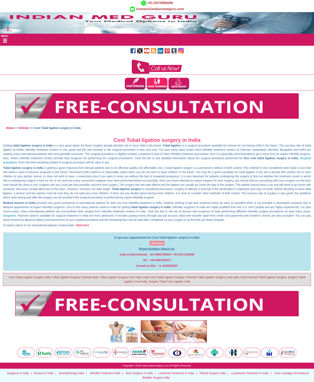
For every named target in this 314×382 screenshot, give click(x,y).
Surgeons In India (18, 373)
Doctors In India (43, 373)
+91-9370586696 (159, 3)
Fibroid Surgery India (213, 373)
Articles (24, 128)
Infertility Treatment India (105, 373)
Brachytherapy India (71, 373)
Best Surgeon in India (139, 373)
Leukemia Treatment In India (176, 373)
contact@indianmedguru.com (160, 9)
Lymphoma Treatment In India (249, 373)
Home (10, 128)
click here (157, 243)
